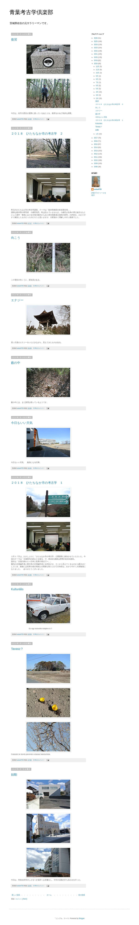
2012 (96, 154)
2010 (96, 160)
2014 (96, 147)
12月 (98, 66)
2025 (96, 41)
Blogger (82, 918)
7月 (97, 82)
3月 (97, 95)
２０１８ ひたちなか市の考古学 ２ (37, 133)
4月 (97, 92)
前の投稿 (81, 895)
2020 (96, 57)
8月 (97, 79)
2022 (96, 51)
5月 (97, 89)
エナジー (17, 300)
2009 (96, 163)
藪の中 (15, 362)
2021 (96, 54)
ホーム (49, 895)
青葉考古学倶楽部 (31, 12)
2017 (96, 138)
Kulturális (17, 589)
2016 (96, 141)
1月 (97, 134)
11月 (98, 70)
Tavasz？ (17, 649)
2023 (96, 48)
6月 (97, 86)
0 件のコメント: (39, 119)
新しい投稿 (16, 895)
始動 (14, 774)
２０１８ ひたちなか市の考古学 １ (37, 482)
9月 (97, 76)
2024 (96, 44)
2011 (96, 157)
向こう (15, 237)
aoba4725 (98, 189)
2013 (96, 151)
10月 (98, 73)
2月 (97, 98)
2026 (96, 38)
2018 (96, 64)
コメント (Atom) (21, 899)
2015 (96, 144)
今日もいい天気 (21, 422)
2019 (96, 60)
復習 (14, 39)
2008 (96, 167)
